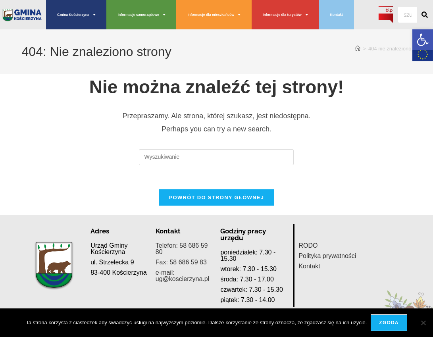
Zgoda (388, 322)
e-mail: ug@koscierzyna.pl (182, 266)
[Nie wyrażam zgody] (423, 323)
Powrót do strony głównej (216, 197)
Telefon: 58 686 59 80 (182, 239)
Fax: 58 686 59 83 (181, 253)
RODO (308, 236)
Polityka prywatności (327, 246)
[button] (422, 39)
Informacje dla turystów (285, 15)
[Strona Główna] (357, 49)
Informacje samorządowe (141, 15)
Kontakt (336, 15)
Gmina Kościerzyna (76, 15)
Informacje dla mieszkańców (214, 15)
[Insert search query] (216, 157)
